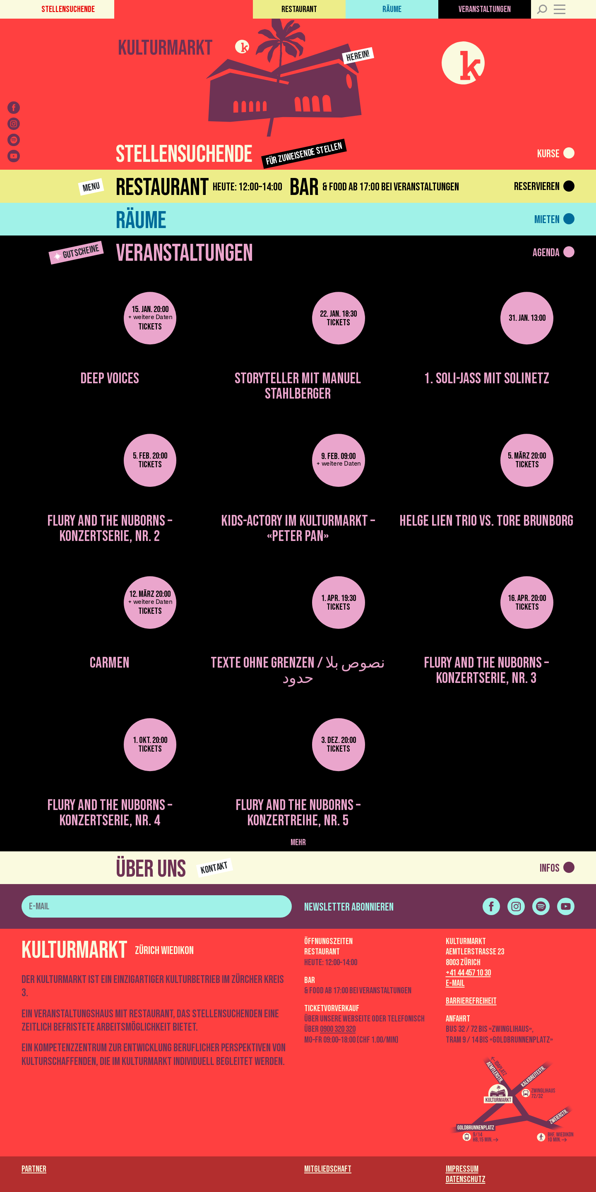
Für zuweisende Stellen (304, 154)
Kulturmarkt (165, 46)
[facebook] (13, 107)
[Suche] (541, 9)
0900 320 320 (338, 1029)
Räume (391, 9)
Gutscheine (77, 252)
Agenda (546, 253)
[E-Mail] (157, 906)
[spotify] (13, 140)
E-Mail (455, 983)
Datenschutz (465, 1179)
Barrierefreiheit (471, 1001)
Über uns (151, 869)
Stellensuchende (68, 9)
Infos (550, 868)
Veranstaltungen (485, 9)
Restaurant (299, 9)
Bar (304, 187)
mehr (298, 842)
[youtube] (13, 156)
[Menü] (564, 9)
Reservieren (537, 186)
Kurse (548, 154)
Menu (91, 187)
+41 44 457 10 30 (468, 973)
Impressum (462, 1169)
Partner (34, 1169)
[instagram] (13, 124)
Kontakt (214, 868)
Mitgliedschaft (327, 1169)
